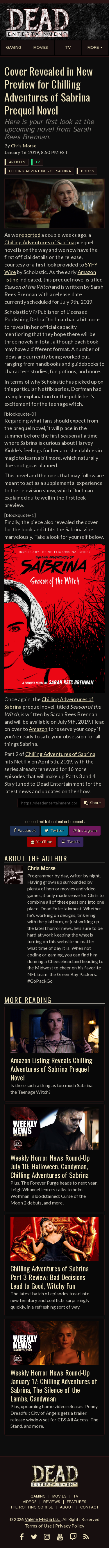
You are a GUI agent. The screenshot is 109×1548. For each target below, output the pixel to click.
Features (77, 1502)
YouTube (41, 842)
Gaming (38, 1496)
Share (92, 803)
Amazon (38, 729)
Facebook (25, 831)
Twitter (54, 831)
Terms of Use (38, 1525)
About (67, 1507)
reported (29, 235)
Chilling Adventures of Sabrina (40, 171)
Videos (30, 1502)
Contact (89, 1507)
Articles (17, 162)
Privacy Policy (70, 1525)
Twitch (70, 842)
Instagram (85, 831)
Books (87, 171)
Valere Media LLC (43, 1519)
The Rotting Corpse (31, 1507)
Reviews (51, 1502)
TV (37, 162)
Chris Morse (23, 145)
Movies (59, 1496)
